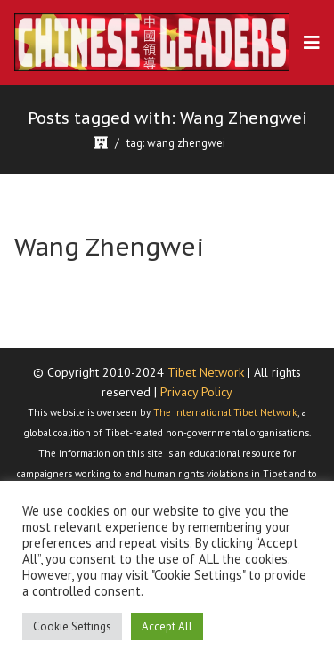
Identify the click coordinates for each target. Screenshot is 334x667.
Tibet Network (205, 372)
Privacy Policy (196, 392)
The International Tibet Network (225, 412)
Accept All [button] (167, 626)
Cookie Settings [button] (72, 626)
